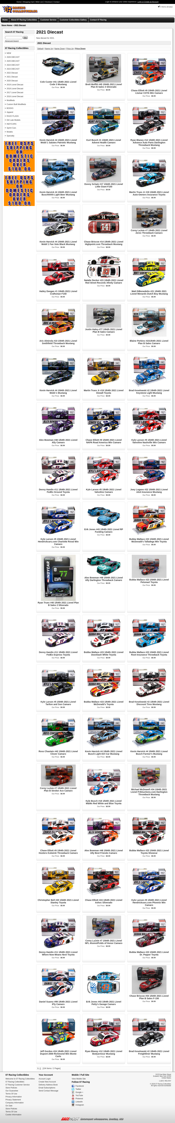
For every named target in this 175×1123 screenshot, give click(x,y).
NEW (9, 53)
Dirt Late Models (13, 120)
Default (40, 49)
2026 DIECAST (13, 57)
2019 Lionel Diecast (15, 85)
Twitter (78, 1089)
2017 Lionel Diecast (15, 92)
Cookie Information (13, 1115)
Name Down (59, 49)
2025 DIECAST (13, 61)
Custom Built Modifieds (16, 104)
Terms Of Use (11, 1094)
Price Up (70, 49)
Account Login (45, 1079)
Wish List (39, 2)
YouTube (79, 1095)
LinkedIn (79, 1102)
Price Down (80, 49)
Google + (79, 1092)
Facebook (80, 1086)
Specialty (10, 136)
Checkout (48, 2)
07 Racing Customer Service (18, 1085)
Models (10, 132)
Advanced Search (12, 41)
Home (19, 2)
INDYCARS (11, 124)
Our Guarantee (12, 1091)
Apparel (10, 112)
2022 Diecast (12, 73)
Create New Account (47, 1082)
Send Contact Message (48, 1091)
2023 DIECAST (13, 69)
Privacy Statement (13, 1100)
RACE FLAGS (13, 116)
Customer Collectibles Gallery (73, 20)
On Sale (9, 1106)
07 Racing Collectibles (15, 1082)
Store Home (6, 25)
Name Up (49, 49)
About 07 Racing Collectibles (24, 20)
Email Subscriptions (47, 1088)
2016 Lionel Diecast (15, 96)
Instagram (80, 1105)
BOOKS (10, 108)
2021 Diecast (20, 25)
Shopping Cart (28, 2)
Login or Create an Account (147, 2)
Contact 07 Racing (98, 20)
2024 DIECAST (13, 65)
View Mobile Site (79, 1079)
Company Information (15, 1103)
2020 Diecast (12, 81)
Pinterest (79, 1099)
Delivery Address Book (48, 1085)
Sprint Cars (11, 128)
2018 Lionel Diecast (15, 88)
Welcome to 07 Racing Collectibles (20, 1079)
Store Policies (11, 1088)
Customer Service (48, 20)
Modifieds (11, 100)
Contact (57, 2)
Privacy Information (14, 1097)
